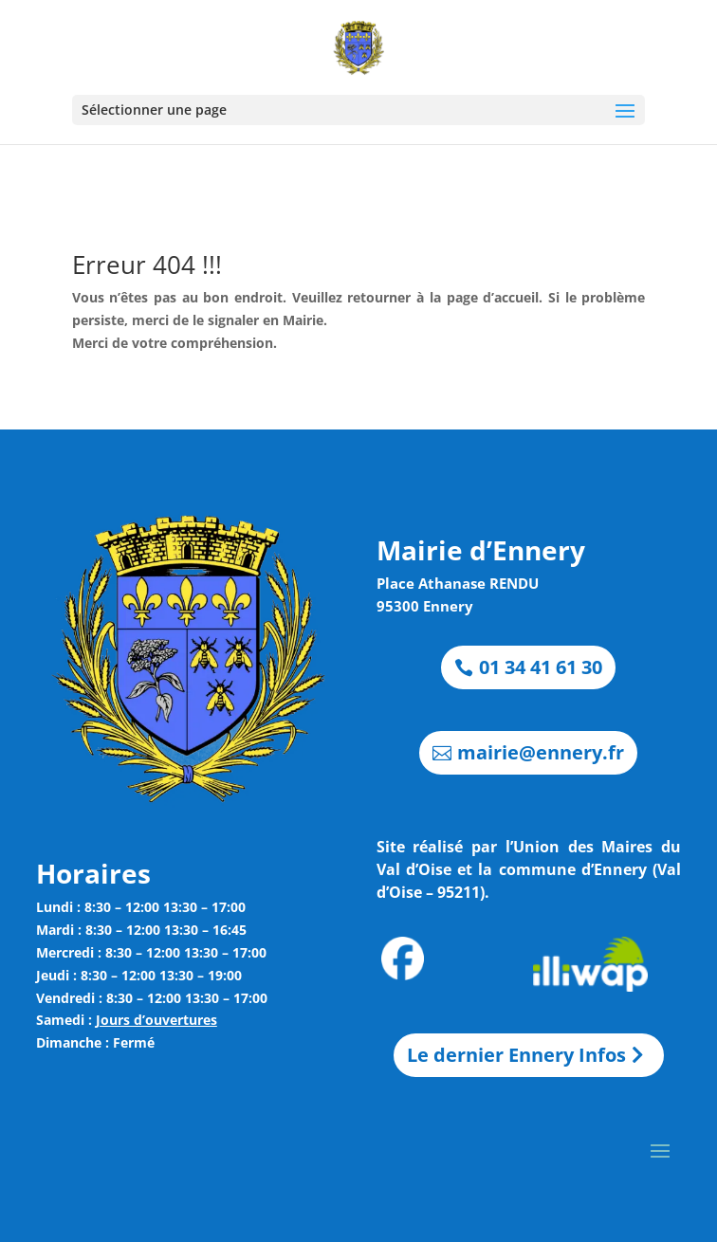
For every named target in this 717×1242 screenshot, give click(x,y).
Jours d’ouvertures (156, 1020)
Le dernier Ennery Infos (516, 1055)
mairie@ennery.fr (540, 752)
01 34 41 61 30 (540, 667)
